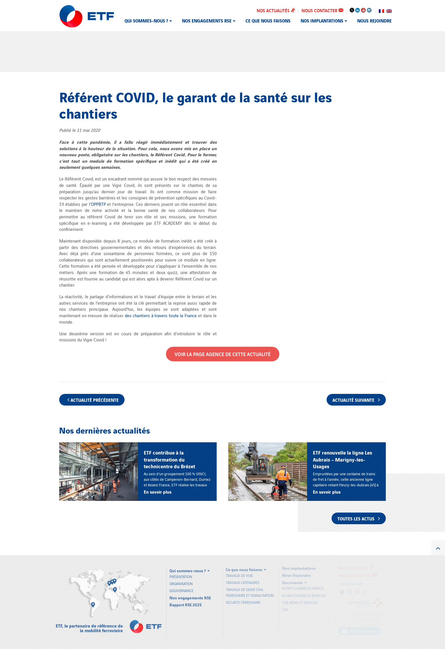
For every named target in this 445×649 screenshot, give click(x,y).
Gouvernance (181, 587)
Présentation (180, 573)
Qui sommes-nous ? (146, 20)
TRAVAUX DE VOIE (239, 572)
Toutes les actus (358, 518)
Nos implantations (322, 20)
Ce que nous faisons (268, 20)
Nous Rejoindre (374, 20)
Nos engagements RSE (207, 20)
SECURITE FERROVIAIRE (243, 599)
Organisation (181, 580)
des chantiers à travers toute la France (161, 315)
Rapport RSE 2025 (185, 602)
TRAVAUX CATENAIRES (242, 580)
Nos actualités (276, 10)
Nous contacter (322, 10)
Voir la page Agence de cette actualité (223, 351)
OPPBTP (98, 204)
